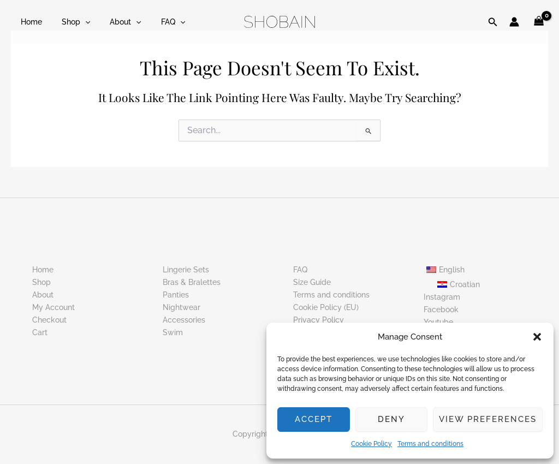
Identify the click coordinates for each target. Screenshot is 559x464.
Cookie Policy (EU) (326, 307)
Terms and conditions (430, 444)
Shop (41, 282)
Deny (391, 419)
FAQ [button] (158, 22)
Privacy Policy (318, 320)
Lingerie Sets (186, 269)
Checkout (49, 320)
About (42, 294)
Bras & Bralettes (192, 282)
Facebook (441, 309)
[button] (537, 336)
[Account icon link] (514, 22)
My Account (53, 307)
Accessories (184, 320)
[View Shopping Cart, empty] (539, 22)
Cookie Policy (371, 444)
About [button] (114, 22)
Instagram (442, 296)
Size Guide (312, 282)
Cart (39, 332)
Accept (313, 419)
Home (29, 21)
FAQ (300, 269)
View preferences (488, 419)
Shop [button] (69, 22)
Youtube (438, 322)
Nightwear (181, 307)
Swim (173, 332)
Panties (176, 294)
